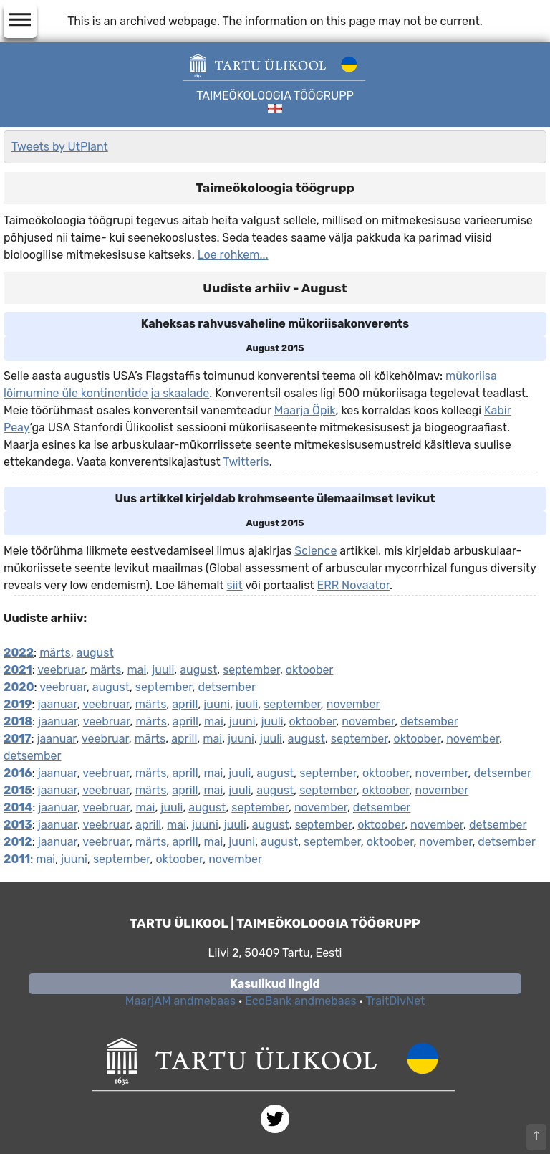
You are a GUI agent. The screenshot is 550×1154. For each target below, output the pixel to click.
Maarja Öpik (305, 410)
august (95, 652)
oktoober (310, 670)
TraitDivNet (395, 1001)
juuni (216, 704)
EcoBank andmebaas (300, 1001)
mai (136, 670)
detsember (227, 687)
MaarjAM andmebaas (180, 1001)
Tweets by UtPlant (59, 146)
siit (235, 585)
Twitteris (246, 462)
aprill (185, 704)
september (251, 670)
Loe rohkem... (233, 255)
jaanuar (57, 704)
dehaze (20, 20)
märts (55, 652)
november (353, 704)
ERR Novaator (353, 585)
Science (315, 551)
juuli (163, 670)
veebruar (61, 670)
